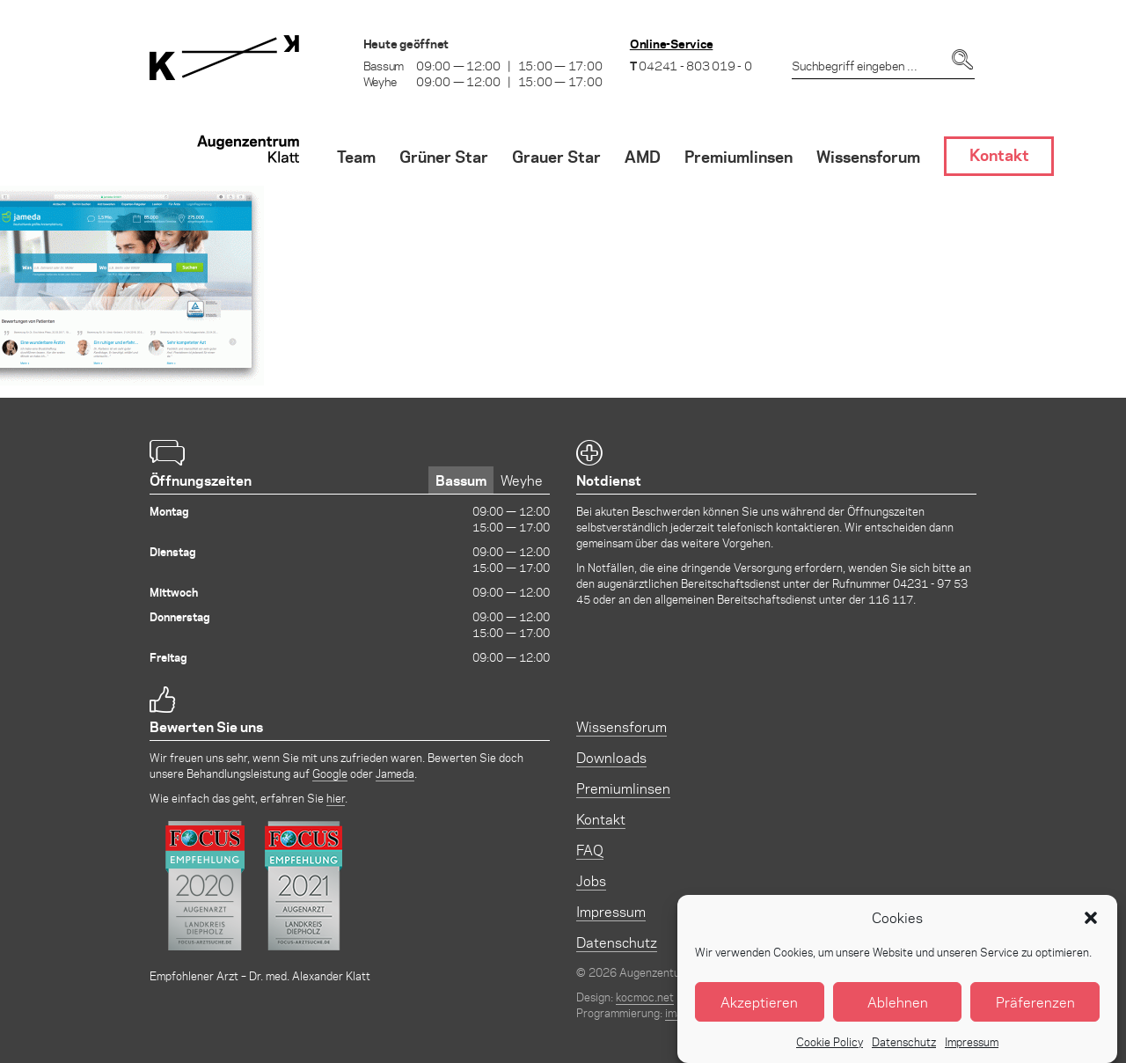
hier (335, 797)
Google (329, 773)
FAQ (589, 849)
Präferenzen (1035, 1019)
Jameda (395, 773)
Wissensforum (621, 726)
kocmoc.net (645, 996)
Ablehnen (897, 1019)
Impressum (611, 911)
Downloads (611, 757)
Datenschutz (616, 942)
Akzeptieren (759, 1019)
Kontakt (600, 819)
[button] (1091, 935)
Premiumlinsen (623, 788)
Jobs (591, 880)
